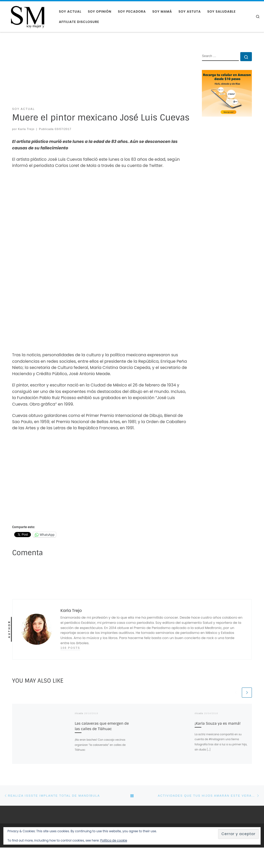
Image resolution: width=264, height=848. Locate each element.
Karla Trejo (26, 129)
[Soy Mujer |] (27, 16)
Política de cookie (113, 840)
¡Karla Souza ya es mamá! (218, 723)
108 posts (70, 647)
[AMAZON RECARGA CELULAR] (227, 93)
